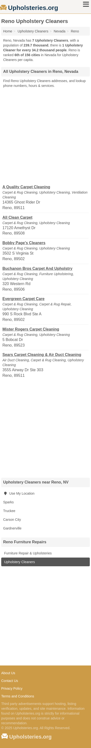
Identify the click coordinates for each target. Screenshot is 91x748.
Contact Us (9, 681)
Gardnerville (12, 528)
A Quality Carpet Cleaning (26, 187)
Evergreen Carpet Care (23, 299)
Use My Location (18, 493)
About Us (8, 673)
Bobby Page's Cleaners (23, 243)
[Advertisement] (45, 136)
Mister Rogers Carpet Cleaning (30, 329)
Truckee (9, 511)
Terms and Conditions (17, 696)
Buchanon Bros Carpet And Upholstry (37, 268)
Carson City (12, 519)
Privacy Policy (11, 688)
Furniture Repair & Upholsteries (27, 553)
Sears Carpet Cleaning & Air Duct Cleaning (41, 355)
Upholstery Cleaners (19, 562)
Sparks (8, 502)
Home (7, 31)
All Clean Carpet (17, 217)
